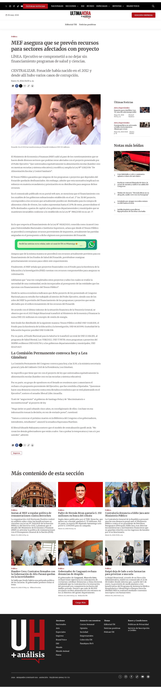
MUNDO (90, 6)
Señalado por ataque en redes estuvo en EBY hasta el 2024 (132, 202)
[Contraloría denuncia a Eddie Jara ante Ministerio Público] (127, 494)
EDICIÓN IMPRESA (144, 15)
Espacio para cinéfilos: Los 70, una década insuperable (125, 111)
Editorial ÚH (71, 24)
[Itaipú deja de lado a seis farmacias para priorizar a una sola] (127, 553)
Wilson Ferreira (35, 588)
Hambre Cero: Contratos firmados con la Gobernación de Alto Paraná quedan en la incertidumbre (33, 574)
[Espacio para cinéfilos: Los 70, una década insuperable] (145, 110)
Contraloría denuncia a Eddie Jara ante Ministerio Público (127, 514)
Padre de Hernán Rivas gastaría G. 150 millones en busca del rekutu (80, 514)
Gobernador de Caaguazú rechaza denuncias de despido (77, 573)
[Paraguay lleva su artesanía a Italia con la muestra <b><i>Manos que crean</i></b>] (145, 125)
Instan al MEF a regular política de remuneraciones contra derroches (31, 514)
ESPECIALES (101, 6)
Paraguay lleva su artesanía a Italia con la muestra (125, 127)
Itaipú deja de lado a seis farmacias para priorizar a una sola (125, 573)
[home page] (80, 15)
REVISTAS (117, 6)
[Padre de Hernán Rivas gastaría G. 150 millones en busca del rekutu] (80, 494)
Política (14, 37)
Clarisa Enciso (131, 132)
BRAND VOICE (133, 6)
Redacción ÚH (82, 596)
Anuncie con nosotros (90, 621)
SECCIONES (71, 6)
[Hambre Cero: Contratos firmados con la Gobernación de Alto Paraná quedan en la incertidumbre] (33, 553)
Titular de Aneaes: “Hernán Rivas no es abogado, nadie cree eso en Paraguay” (133, 194)
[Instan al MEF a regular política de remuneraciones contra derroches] (33, 494)
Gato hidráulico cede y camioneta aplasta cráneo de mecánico (130, 175)
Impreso (16, 453)
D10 (82, 6)
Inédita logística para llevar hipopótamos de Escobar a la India (131, 210)
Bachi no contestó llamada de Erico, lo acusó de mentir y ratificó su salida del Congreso (132, 184)
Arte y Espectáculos (121, 108)
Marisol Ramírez (131, 115)
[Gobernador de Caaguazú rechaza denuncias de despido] (80, 553)
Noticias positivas (87, 24)
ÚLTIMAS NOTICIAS (35, 6)
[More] (77, 6)
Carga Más (80, 603)
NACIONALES (57, 6)
